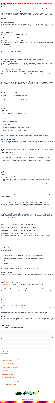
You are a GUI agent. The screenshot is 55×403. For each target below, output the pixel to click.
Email (2, 342)
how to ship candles (5, 364)
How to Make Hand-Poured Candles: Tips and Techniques (11, 385)
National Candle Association (6, 284)
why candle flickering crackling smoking (8, 377)
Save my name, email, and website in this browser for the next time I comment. (12, 351)
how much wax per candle (6, 378)
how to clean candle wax (6, 370)
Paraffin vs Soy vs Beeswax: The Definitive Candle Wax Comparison (43, 0)
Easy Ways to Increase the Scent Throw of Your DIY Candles (11, 381)
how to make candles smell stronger (8, 363)
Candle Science (4, 285)
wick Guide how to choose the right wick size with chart (10, 367)
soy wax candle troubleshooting (7, 373)
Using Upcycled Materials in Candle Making (9, 384)
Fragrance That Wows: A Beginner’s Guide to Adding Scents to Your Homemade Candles (16, 359)
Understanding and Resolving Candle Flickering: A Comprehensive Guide (12, 0)
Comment (2, 329)
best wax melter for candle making (7, 374)
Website (2, 346)
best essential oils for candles (7, 360)
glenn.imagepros (15, 4)
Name (2, 338)
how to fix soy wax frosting (6, 366)
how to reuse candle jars (6, 371)
